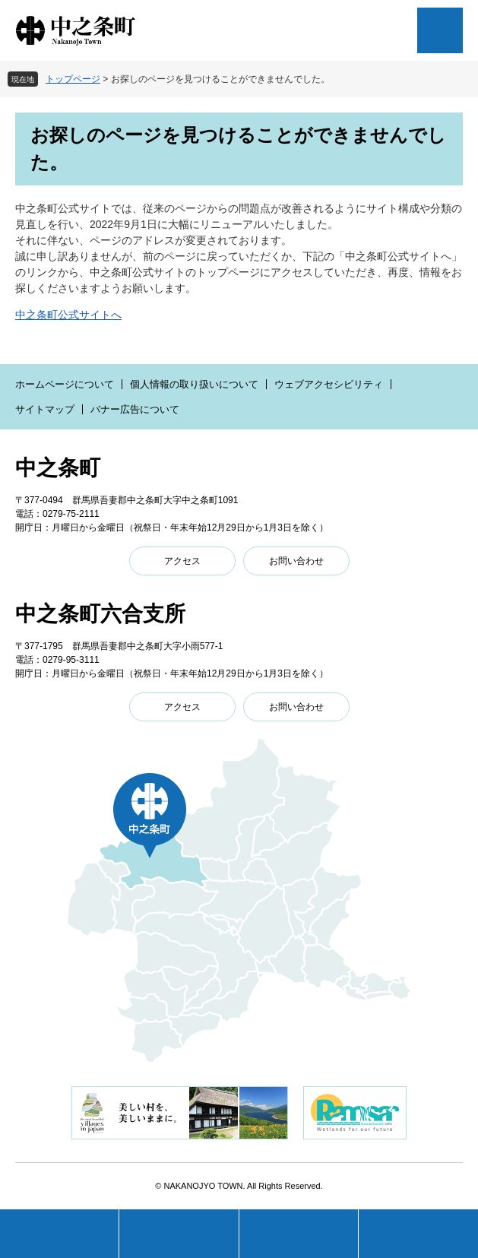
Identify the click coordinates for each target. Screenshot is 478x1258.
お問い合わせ (296, 561)
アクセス (182, 561)
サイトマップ (44, 409)
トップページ (73, 79)
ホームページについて (64, 384)
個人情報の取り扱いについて (194, 384)
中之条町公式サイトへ (68, 315)
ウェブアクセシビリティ (328, 384)
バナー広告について (134, 409)
